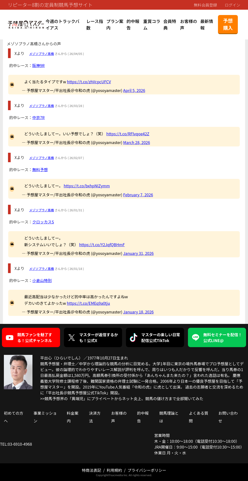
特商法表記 (91, 470)
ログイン (232, 5)
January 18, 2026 (138, 312)
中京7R (38, 117)
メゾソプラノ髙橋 (41, 53)
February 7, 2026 (138, 195)
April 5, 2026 (134, 90)
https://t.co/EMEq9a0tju (88, 303)
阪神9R (38, 65)
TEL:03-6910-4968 (16, 444)
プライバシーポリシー (146, 470)
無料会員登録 (205, 5)
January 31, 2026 (138, 253)
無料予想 (40, 169)
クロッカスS (43, 222)
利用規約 (114, 470)
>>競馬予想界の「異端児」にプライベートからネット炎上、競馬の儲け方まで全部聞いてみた (121, 398)
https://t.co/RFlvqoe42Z (127, 134)
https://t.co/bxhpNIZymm (87, 186)
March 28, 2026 (136, 142)
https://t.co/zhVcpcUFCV (89, 81)
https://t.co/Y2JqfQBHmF (102, 244)
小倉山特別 (42, 280)
